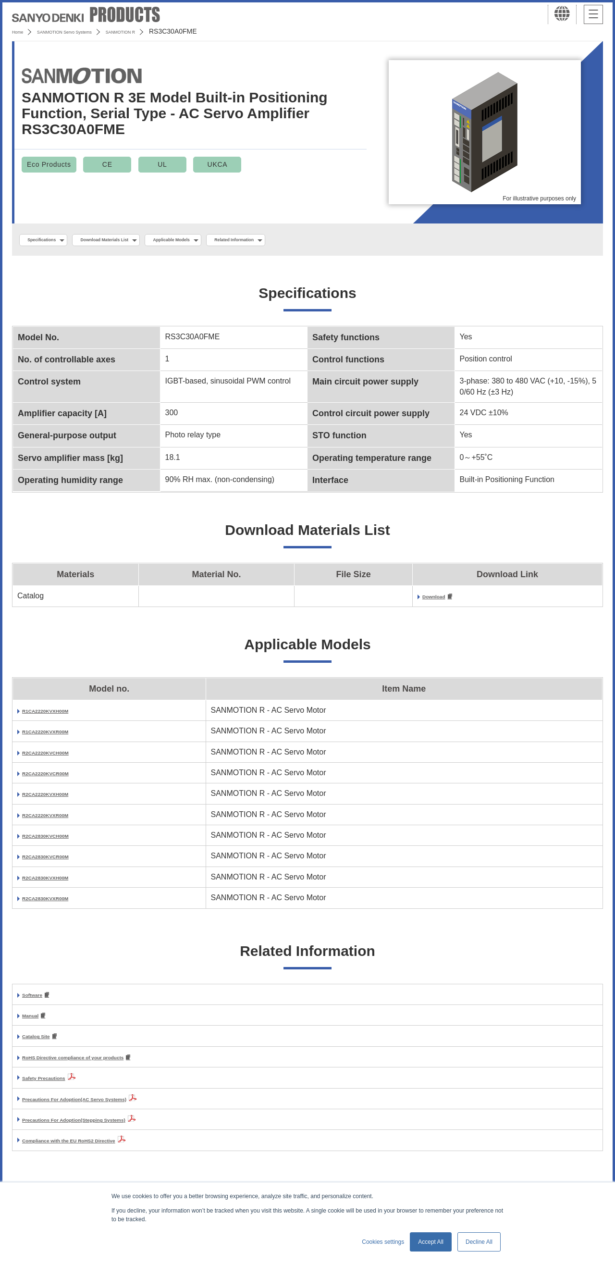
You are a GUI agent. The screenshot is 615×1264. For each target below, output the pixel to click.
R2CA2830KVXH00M (59, 881)
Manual (35, 1020)
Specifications (52, 241)
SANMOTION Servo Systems (88, 31)
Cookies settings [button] (383, 1242)
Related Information (324, 241)
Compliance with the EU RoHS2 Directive (97, 1147)
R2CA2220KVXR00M (59, 818)
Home (21, 31)
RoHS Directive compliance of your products (103, 1064)
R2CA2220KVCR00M (59, 776)
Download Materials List (140, 241)
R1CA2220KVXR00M (59, 735)
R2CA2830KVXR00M (59, 901)
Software (38, 999)
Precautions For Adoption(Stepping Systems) (105, 1127)
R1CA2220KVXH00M (59, 714)
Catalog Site (44, 1042)
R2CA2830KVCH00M (59, 839)
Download (440, 599)
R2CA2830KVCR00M (59, 859)
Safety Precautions (56, 1085)
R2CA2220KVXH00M (59, 797)
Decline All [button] (479, 1242)
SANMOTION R (169, 31)
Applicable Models (236, 241)
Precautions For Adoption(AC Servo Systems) (106, 1106)
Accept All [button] (430, 1242)
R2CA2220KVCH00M (59, 755)
